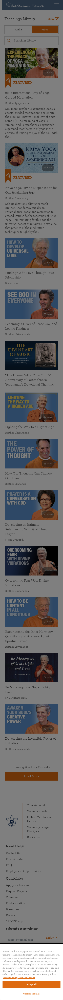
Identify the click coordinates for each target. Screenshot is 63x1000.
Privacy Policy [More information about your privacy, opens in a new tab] (10, 978)
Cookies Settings (31, 994)
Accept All (31, 984)
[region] (31, 971)
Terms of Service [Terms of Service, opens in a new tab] (26, 978)
